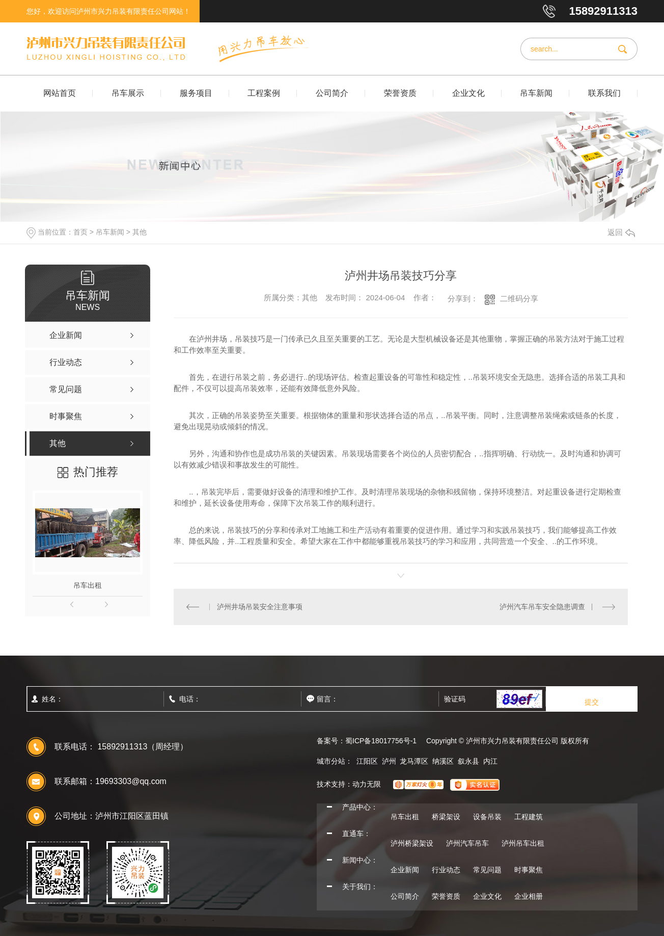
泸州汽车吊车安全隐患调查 (542, 607)
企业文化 (468, 93)
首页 (80, 232)
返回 (621, 232)
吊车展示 (128, 93)
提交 (592, 702)
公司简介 (332, 93)
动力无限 (366, 784)
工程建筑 (528, 817)
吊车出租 (87, 585)
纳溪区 (443, 761)
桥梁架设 (446, 817)
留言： (349, 699)
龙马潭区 (414, 761)
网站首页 (59, 93)
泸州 (389, 761)
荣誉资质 (400, 93)
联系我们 (604, 93)
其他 (139, 232)
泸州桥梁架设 (412, 843)
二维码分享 (519, 298)
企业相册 (528, 896)
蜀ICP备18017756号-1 (381, 741)
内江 (490, 761)
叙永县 (468, 761)
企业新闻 (405, 870)
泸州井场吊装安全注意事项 (259, 607)
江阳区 (367, 761)
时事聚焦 (528, 870)
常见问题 (487, 870)
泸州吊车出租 (523, 843)
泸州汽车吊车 (467, 843)
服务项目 (196, 93)
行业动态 (446, 870)
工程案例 (263, 93)
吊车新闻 (536, 93)
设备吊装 (487, 817)
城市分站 (331, 761)
